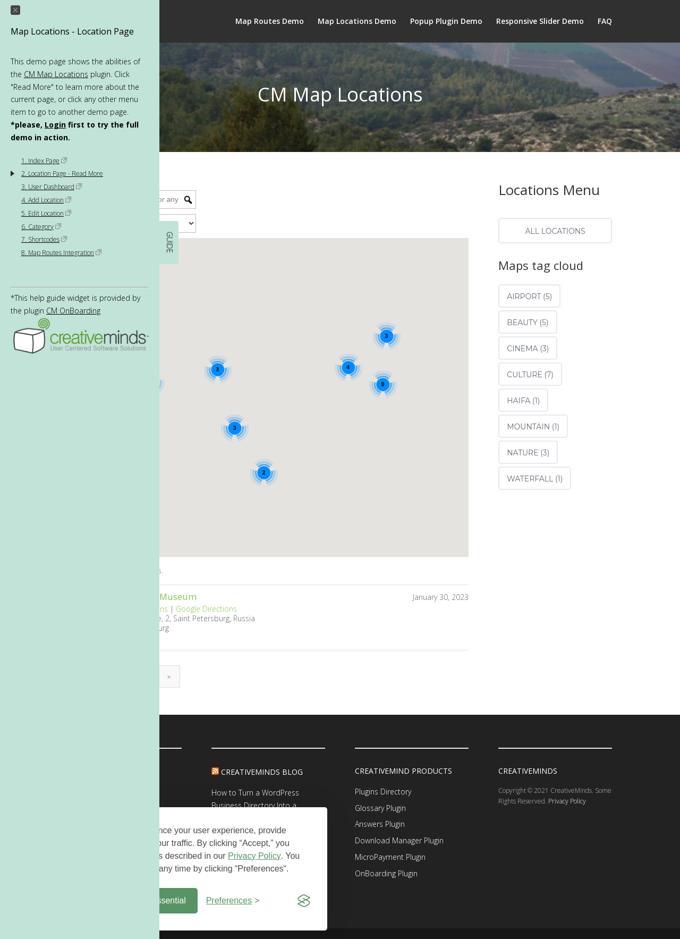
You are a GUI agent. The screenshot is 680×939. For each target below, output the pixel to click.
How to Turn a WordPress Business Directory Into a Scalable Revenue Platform (256, 805)
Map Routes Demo (269, 22)
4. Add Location (46, 200)
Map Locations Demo (357, 22)
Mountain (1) (533, 427)
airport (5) (529, 296)
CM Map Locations (56, 74)
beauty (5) (527, 322)
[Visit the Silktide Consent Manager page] (304, 900)
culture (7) (530, 374)
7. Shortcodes (44, 239)
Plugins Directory (383, 791)
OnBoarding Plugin (386, 873)
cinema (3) (528, 348)
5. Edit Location (46, 213)
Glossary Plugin (380, 808)
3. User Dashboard (51, 186)
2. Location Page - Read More (62, 173)
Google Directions (206, 609)
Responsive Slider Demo (540, 22)
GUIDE (170, 242)
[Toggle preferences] (233, 901)
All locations (555, 231)
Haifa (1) (523, 400)
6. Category (41, 226)
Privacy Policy (254, 855)
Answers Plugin (380, 824)
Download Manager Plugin (399, 840)
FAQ (605, 22)
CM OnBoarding (73, 311)
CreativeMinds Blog (262, 772)
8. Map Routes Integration (61, 252)
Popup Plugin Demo (446, 22)
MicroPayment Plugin (390, 857)
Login (55, 125)
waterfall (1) (535, 479)
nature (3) (528, 453)
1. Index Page (44, 160)
